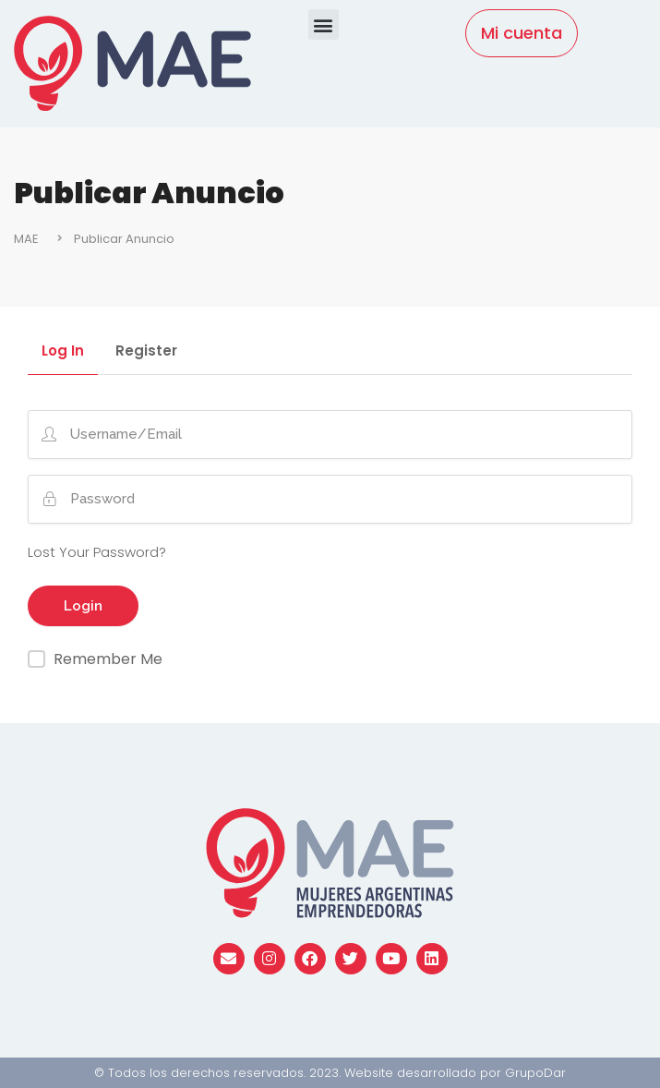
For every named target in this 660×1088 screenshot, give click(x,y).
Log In (63, 352)
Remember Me (108, 659)
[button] (323, 24)
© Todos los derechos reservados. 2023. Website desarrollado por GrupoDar (330, 1073)
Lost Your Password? (97, 552)
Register (146, 352)
